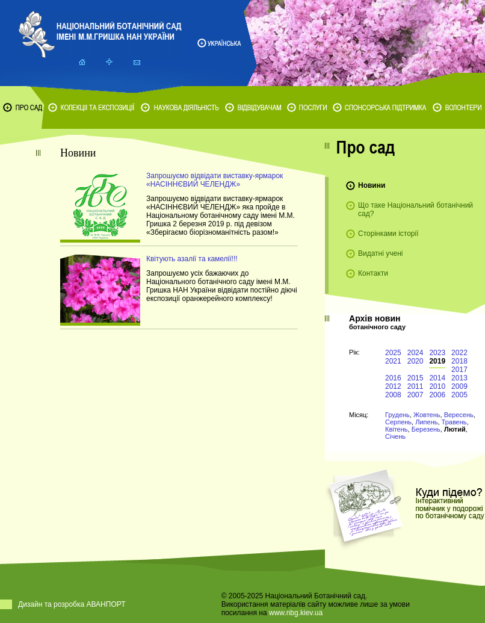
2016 (393, 378)
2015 (415, 378)
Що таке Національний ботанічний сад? (415, 209)
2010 (437, 386)
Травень (454, 422)
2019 (437, 361)
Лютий (455, 429)
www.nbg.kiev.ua (296, 613)
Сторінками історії (388, 233)
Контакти (373, 273)
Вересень (459, 414)
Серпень (398, 422)
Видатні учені (380, 253)
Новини (371, 185)
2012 (393, 386)
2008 (393, 395)
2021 (393, 361)
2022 (459, 353)
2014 (437, 378)
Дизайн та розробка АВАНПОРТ (72, 604)
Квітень (396, 429)
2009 (459, 386)
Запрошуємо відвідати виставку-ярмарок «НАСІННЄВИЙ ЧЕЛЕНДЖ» (214, 180)
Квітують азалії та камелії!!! (192, 259)
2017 (459, 369)
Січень (395, 436)
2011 (415, 386)
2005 (459, 395)
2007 (415, 395)
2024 (415, 353)
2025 (393, 353)
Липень (426, 422)
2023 (437, 353)
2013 (459, 378)
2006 (437, 395)
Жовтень (426, 414)
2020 (415, 361)
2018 (459, 361)
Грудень (397, 414)
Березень (426, 429)
